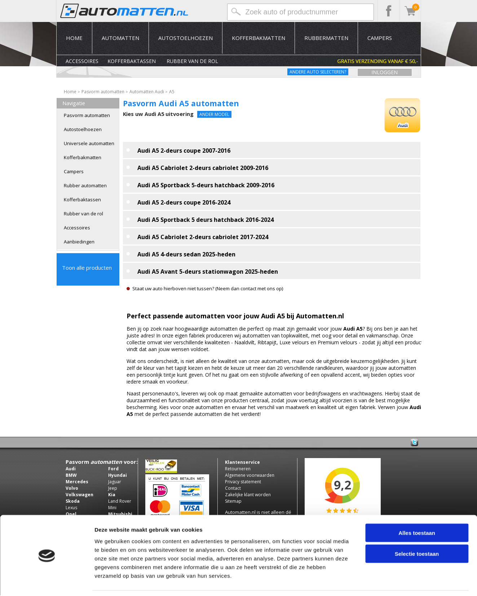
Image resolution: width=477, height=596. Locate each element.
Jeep (112, 488)
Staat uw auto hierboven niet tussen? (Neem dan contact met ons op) (207, 288)
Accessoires (82, 61)
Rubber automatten (85, 185)
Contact (233, 488)
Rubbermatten (326, 37)
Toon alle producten (87, 267)
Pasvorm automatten (87, 115)
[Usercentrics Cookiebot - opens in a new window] (46, 582)
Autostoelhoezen (185, 37)
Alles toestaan (416, 510)
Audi (71, 469)
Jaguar (114, 482)
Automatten (120, 37)
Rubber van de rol (192, 61)
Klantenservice (242, 462)
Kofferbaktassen (131, 61)
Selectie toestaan (417, 531)
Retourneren (238, 469)
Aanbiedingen (79, 241)
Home (74, 37)
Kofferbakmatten (258, 37)
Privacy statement (243, 482)
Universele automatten (89, 143)
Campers (379, 37)
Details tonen (389, 582)
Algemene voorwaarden (249, 475)
